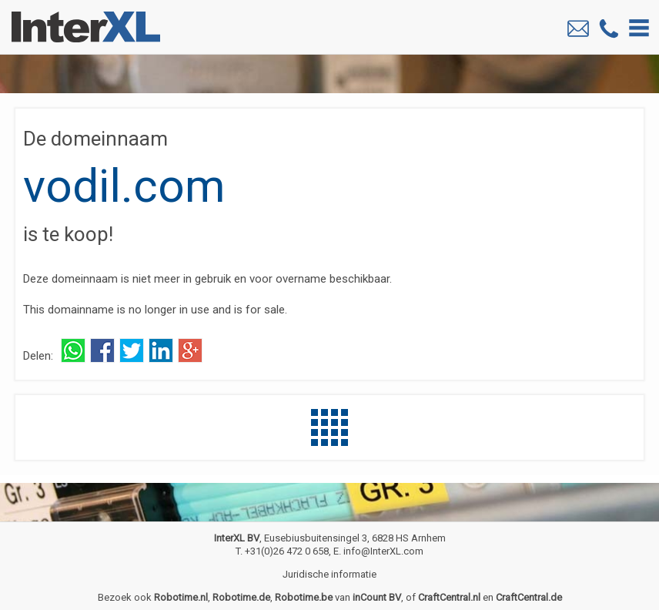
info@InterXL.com (383, 551)
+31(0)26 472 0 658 (287, 551)
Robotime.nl (181, 597)
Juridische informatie (329, 574)
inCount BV (377, 597)
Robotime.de (241, 597)
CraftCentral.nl (449, 597)
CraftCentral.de (529, 597)
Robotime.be (304, 597)
